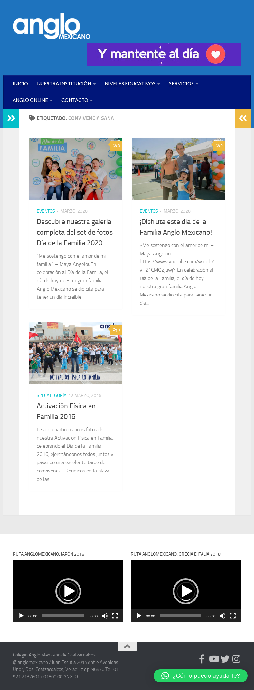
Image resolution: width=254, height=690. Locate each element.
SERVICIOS (181, 83)
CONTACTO (74, 100)
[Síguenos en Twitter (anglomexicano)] (225, 659)
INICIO (20, 83)
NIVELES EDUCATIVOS (130, 83)
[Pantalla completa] (115, 616)
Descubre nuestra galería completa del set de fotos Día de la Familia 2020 (75, 232)
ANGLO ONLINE (30, 100)
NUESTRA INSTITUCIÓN (64, 83)
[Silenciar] (104, 616)
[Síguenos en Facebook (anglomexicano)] (201, 659)
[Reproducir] (21, 616)
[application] (68, 591)
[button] (68, 591)
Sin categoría (51, 395)
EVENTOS (46, 211)
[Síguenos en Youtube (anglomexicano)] (213, 659)
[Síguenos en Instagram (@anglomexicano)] (236, 659)
